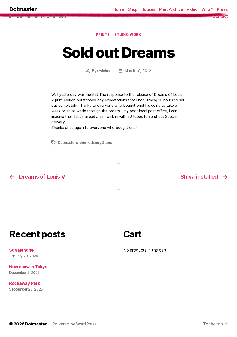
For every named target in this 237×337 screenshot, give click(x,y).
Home (119, 9)
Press (222, 9)
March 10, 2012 (138, 70)
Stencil (108, 142)
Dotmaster (23, 9)
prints (103, 35)
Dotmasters (68, 142)
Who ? (207, 9)
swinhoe (104, 70)
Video (192, 9)
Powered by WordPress (74, 324)
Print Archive (171, 9)
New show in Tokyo (28, 266)
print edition (90, 142)
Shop (133, 9)
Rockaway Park (24, 283)
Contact (220, 16)
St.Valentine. (22, 250)
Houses (148, 9)
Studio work (127, 35)
